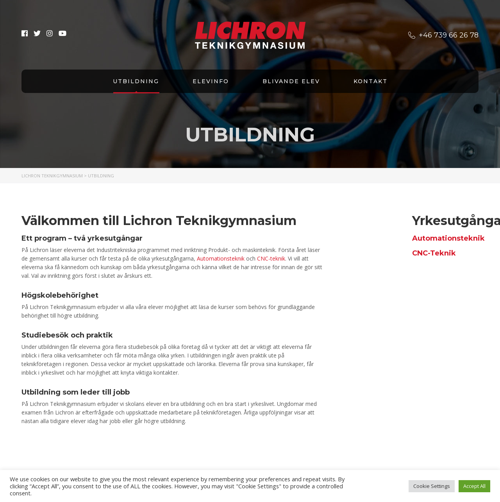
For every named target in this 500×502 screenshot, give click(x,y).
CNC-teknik (271, 258)
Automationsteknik (221, 258)
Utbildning (136, 81)
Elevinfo (211, 81)
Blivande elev (291, 81)
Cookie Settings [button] (431, 485)
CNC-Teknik (434, 253)
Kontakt (371, 81)
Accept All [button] (474, 485)
